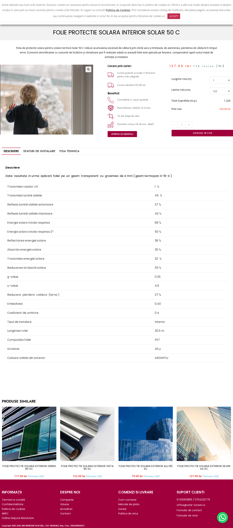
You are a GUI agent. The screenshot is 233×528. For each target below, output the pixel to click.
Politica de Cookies (118, 10)
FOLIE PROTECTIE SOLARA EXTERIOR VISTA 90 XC (87, 467)
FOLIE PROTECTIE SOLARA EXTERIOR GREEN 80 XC (29, 467)
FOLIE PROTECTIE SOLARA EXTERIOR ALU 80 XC (145, 467)
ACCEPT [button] (174, 16)
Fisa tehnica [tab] (69, 151)
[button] (88, 69)
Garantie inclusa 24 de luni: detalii (135, 124)
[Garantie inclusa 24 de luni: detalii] (111, 124)
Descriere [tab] (11, 151)
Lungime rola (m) (181, 79)
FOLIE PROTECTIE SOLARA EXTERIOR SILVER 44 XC (203, 467)
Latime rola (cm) (180, 89)
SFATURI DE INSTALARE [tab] (39, 151)
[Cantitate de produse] (182, 124)
